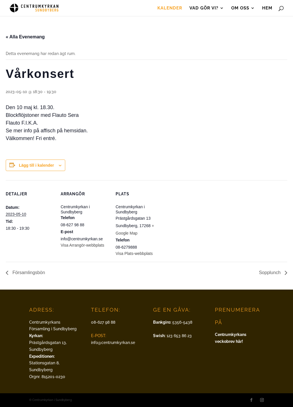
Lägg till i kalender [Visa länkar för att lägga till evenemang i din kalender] (36, 165)
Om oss (240, 8)
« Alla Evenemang (25, 36)
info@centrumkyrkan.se (113, 342)
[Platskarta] (201, 219)
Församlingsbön (28, 272)
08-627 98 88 (103, 322)
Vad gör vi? (203, 8)
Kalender (169, 8)
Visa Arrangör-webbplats (82, 245)
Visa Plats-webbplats (134, 253)
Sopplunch (270, 272)
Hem (267, 8)
